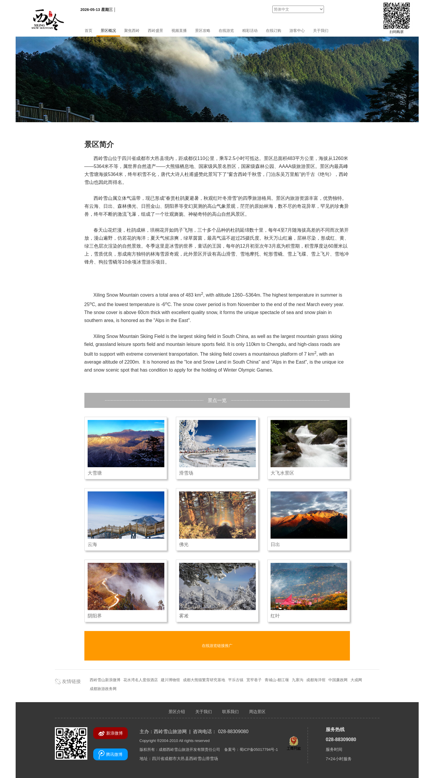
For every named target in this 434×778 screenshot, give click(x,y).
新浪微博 (110, 733)
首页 (88, 30)
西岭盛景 (155, 30)
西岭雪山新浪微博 (105, 680)
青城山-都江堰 (277, 680)
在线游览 (226, 30)
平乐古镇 (235, 680)
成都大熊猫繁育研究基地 (204, 680)
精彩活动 (250, 30)
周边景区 (257, 711)
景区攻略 (202, 30)
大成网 (356, 680)
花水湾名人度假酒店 (140, 680)
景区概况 (108, 30)
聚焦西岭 (132, 30)
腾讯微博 (110, 754)
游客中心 (297, 30)
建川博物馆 (170, 680)
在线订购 (273, 30)
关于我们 (320, 30)
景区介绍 (176, 711)
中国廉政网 (338, 680)
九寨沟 (297, 680)
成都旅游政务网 (103, 689)
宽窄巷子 (254, 680)
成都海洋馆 (315, 680)
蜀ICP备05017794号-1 (259, 749)
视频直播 (179, 30)
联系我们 (230, 711)
